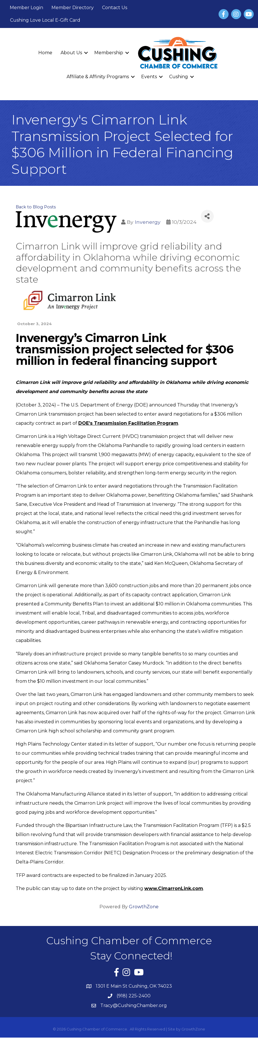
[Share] (207, 216)
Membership (108, 52)
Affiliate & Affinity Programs (98, 76)
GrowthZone (144, 906)
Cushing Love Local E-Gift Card (45, 20)
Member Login (26, 7)
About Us (71, 52)
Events (149, 76)
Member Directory (72, 7)
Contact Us (114, 7)
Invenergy (148, 222)
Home (45, 52)
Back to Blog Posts (36, 207)
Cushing (178, 76)
